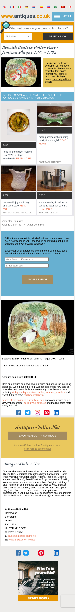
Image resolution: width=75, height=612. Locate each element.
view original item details (58, 80)
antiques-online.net (37, 427)
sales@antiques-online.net (22, 536)
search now (57, 36)
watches (50, 392)
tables (41, 392)
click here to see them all (37, 449)
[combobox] (18, 36)
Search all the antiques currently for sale (23, 400)
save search (37, 279)
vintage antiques (21, 392)
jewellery (60, 392)
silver (33, 392)
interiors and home (33, 394)
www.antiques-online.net (22, 539)
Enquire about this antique (37, 435)
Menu (66, 16)
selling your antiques (35, 403)
